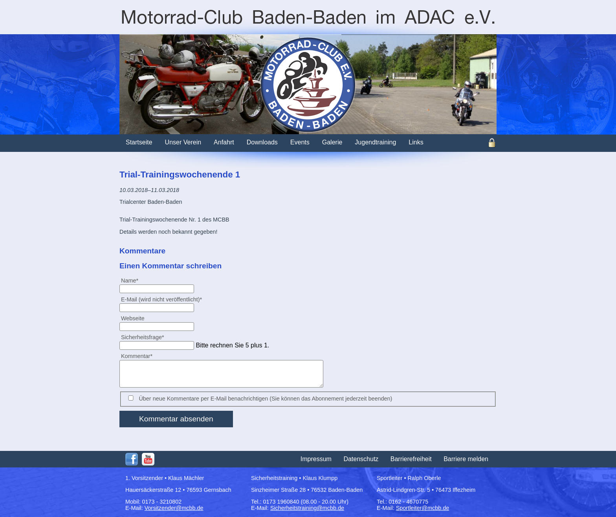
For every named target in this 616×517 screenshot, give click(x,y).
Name (133, 280)
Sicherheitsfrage (142, 337)
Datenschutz (360, 459)
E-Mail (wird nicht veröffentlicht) (161, 299)
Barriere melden (466, 459)
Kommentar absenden (176, 419)
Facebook (131, 459)
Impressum (316, 459)
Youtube (148, 459)
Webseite (133, 318)
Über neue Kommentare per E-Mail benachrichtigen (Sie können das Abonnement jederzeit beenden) (265, 398)
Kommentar (136, 356)
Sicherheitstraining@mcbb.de (307, 508)
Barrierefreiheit (411, 459)
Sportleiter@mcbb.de (422, 508)
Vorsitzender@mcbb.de (174, 508)
